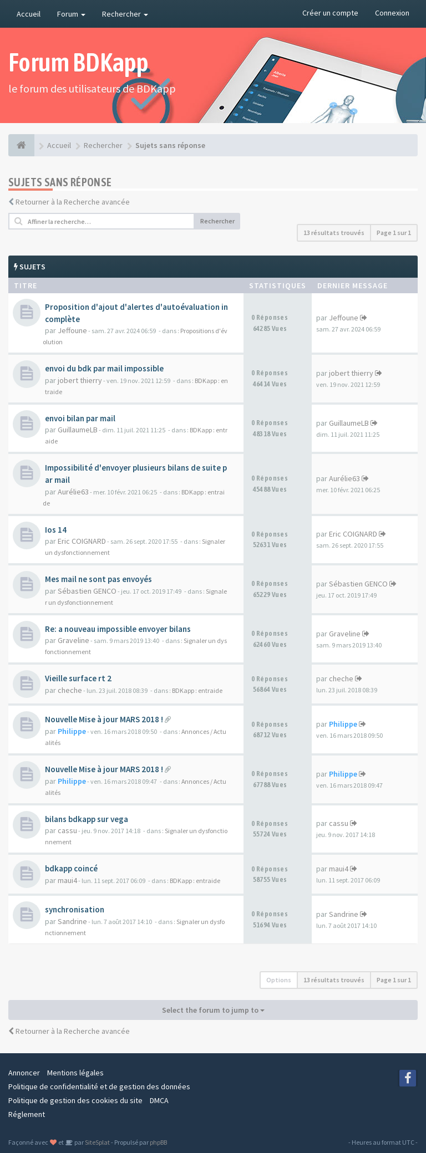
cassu (67, 830)
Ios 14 (56, 529)
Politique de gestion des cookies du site (75, 1100)
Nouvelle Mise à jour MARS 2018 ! (104, 719)
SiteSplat (97, 1142)
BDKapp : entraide (197, 690)
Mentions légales (75, 1073)
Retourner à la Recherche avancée (73, 202)
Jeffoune (72, 330)
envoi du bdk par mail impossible (104, 368)
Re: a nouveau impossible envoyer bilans (118, 629)
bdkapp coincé (71, 868)
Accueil (28, 14)
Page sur (394, 232)
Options (278, 980)
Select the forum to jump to (213, 1010)
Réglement (26, 1114)
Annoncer (24, 1073)
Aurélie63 (73, 492)
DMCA (159, 1100)
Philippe (72, 731)
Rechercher (125, 14)
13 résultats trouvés (333, 232)
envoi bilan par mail (80, 418)
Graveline (73, 640)
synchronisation (74, 909)
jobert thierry (80, 380)
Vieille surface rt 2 (78, 678)
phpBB (158, 1142)
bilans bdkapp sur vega (86, 819)
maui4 (67, 880)
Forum (71, 14)
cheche (70, 690)
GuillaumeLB (78, 430)
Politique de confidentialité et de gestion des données (99, 1086)
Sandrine (72, 921)
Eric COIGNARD (82, 541)
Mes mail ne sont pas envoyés (98, 579)
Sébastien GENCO (87, 591)
